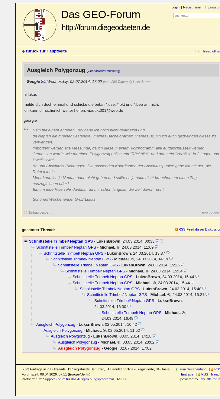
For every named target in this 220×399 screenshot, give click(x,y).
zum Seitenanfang (193, 369)
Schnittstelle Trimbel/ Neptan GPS (61, 241)
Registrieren (192, 7)
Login (175, 7)
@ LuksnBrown (139, 81)
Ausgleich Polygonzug (55, 324)
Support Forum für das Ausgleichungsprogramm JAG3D (84, 379)
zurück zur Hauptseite (46, 51)
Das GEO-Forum (105, 20)
